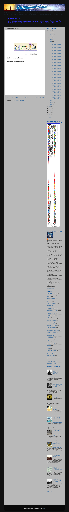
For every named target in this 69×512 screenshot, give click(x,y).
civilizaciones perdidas (52, 303)
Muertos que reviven (51, 332)
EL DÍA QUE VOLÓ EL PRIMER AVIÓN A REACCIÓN (57, 480)
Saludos (49, 345)
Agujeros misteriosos (51, 295)
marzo (51, 100)
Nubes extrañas (50, 339)
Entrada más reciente (13, 97)
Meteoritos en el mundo (52, 325)
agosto (51, 34)
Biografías (49, 300)
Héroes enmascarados (52, 318)
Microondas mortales (51, 327)
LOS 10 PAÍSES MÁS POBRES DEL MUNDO (57, 408)
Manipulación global (51, 320)
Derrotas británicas (51, 308)
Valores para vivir (51, 361)
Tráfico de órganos (51, 355)
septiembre (52, 32)
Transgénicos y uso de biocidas (54, 357)
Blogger (43, 508)
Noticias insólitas (50, 337)
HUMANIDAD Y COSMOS (54, 239)
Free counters (50, 227)
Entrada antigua (39, 97)
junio (51, 37)
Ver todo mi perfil (50, 288)
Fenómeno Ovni (50, 315)
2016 (50, 110)
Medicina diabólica (51, 323)
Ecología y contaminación (52, 310)
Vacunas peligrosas (51, 359)
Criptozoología (50, 305)
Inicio (26, 97)
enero (51, 104)
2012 (50, 117)
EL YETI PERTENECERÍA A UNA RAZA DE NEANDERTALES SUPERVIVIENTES (57, 445)
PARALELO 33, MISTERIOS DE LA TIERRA (57, 396)
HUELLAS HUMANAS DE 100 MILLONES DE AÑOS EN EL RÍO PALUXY (57, 469)
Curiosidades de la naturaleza (53, 306)
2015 (50, 112)
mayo (51, 39)
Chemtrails (49, 301)
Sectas (48, 348)
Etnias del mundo (51, 313)
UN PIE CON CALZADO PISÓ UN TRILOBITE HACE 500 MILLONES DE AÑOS (57, 433)
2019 (50, 30)
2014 (50, 114)
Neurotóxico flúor (50, 335)
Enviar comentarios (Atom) (18, 100)
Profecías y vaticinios (51, 343)
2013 (50, 116)
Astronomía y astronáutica (52, 298)
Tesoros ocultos (50, 353)
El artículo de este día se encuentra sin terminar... (55, 44)
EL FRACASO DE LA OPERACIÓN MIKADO (57, 456)
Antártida (49, 296)
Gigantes (49, 317)
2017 (50, 108)
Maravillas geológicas (51, 322)
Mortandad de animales (52, 328)
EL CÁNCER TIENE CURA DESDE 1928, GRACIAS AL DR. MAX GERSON (57, 385)
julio (51, 35)
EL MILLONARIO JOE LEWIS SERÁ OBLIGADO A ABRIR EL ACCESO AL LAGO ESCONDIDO (57, 420)
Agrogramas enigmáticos (52, 293)
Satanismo (49, 346)
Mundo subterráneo (51, 334)
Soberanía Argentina (51, 350)
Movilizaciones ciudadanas (53, 330)
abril (51, 41)
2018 (50, 106)
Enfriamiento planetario (52, 311)
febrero (51, 102)
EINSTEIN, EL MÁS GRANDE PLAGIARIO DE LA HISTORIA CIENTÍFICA (57, 372)
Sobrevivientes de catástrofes (53, 352)
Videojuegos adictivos (51, 363)
